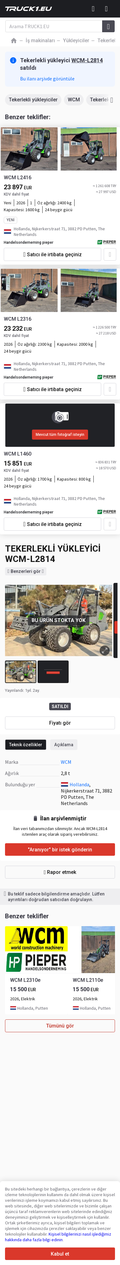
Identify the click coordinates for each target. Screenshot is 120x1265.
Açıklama (63, 744)
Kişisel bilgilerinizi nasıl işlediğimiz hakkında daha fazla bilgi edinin (58, 1236)
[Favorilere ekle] (110, 254)
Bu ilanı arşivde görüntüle (47, 78)
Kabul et (60, 1254)
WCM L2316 (17, 319)
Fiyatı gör (60, 723)
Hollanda (79, 784)
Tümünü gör (60, 1026)
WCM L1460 (17, 454)
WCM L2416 (17, 178)
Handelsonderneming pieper (28, 242)
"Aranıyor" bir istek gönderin (60, 850)
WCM (74, 100)
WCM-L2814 (87, 60)
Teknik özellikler (25, 744)
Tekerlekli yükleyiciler (33, 100)
